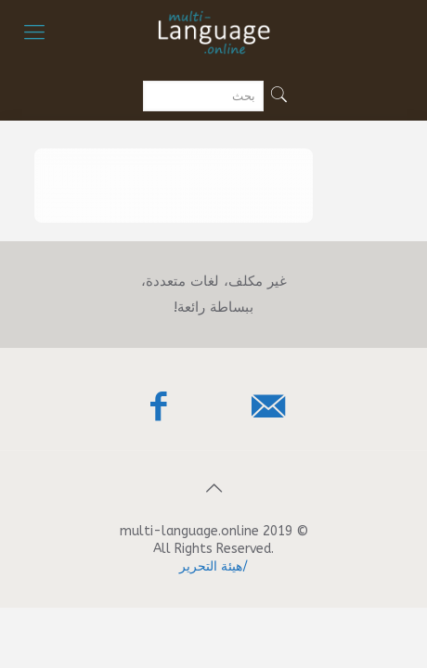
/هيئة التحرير (213, 566)
